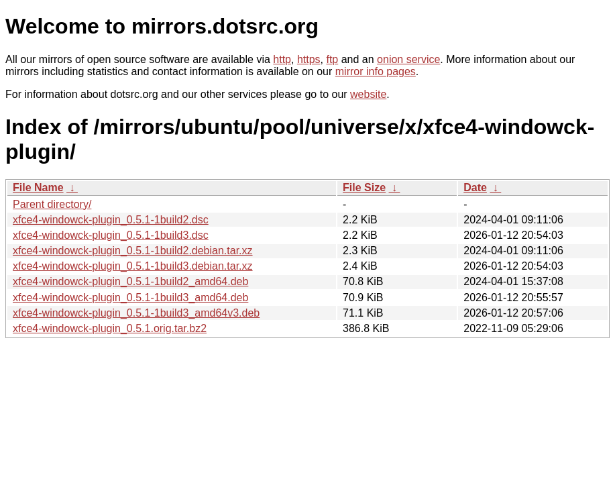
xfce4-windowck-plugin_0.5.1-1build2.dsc (111, 219)
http (282, 59)
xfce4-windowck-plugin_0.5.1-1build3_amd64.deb (130, 297)
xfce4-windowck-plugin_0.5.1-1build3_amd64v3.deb (136, 313)
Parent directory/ (52, 204)
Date (475, 187)
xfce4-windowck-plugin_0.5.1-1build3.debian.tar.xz (133, 266)
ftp (332, 59)
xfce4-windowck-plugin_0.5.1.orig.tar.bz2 (110, 328)
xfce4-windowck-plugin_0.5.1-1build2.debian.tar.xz (133, 250)
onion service (408, 59)
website (368, 94)
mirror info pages (375, 71)
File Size (364, 187)
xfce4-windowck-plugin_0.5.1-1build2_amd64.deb (130, 281)
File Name (38, 187)
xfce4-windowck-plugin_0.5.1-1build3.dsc (111, 235)
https (309, 59)
